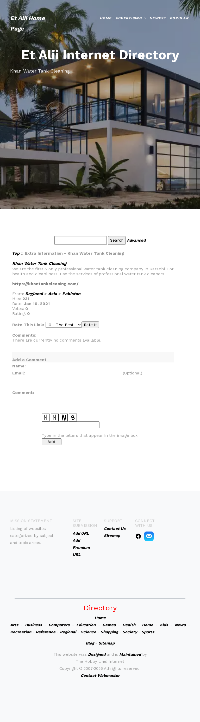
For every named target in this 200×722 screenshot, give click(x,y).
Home (105, 18)
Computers (59, 625)
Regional (34, 293)
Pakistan (71, 293)
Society (129, 632)
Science (88, 632)
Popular (179, 18)
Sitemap (106, 643)
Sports (147, 632)
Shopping (109, 632)
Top (16, 253)
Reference (45, 632)
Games (109, 625)
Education (86, 625)
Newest (157, 18)
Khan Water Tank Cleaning (39, 263)
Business (33, 625)
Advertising (128, 18)
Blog (90, 643)
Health (128, 625)
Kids (164, 625)
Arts (14, 625)
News (180, 625)
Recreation (20, 632)
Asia (52, 293)
